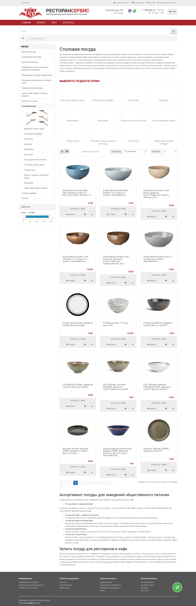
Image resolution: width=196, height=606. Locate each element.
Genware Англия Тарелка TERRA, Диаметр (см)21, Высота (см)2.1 (75, 450)
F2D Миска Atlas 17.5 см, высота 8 (115, 324)
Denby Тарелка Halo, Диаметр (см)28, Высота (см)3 (78, 324)
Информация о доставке (29, 582)
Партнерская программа (109, 588)
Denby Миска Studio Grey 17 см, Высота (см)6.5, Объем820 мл (157, 259)
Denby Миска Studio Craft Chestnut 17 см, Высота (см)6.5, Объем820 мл (75, 259)
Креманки (163, 100)
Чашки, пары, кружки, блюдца (164, 142)
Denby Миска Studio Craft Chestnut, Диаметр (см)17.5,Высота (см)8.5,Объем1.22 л (116, 260)
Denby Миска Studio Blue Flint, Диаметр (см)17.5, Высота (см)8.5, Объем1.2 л (77, 192)
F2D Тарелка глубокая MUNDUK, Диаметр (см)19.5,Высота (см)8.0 (115, 386)
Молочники (103, 120)
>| (62, 487)
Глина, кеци (133, 100)
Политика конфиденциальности (31, 585)
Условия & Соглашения (28, 588)
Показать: (156, 151)
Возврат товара (66, 585)
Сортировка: (116, 151)
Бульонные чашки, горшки (73, 100)
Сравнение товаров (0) (91, 152)
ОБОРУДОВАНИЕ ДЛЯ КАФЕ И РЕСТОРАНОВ (66, 14)
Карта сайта (64, 588)
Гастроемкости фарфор (103, 100)
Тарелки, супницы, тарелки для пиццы (103, 142)
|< (62, 483)
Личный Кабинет (147, 582)
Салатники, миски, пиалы (163, 120)
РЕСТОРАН (67, 11)
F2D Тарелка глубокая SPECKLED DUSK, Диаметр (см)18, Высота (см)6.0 (156, 386)
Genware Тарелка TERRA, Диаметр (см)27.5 (156, 449)
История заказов (147, 585)
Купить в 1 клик (77, 209)
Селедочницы (72, 141)
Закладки (144, 588)
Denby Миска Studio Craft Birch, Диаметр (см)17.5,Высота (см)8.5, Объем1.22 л (156, 194)
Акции (102, 591)
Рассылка (145, 591)
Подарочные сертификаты (110, 585)
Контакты (63, 582)
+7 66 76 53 (152, 10)
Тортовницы (133, 141)
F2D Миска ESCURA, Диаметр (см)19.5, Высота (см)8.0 (78, 385)
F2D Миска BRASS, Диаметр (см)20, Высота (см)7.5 (157, 324)
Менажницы (72, 120)
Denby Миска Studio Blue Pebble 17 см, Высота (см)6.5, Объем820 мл (115, 192)
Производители (106, 582)
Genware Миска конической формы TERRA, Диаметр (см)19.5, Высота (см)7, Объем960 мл (117, 452)
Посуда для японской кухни (133, 120)
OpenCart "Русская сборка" (39, 600)
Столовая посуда (37, 39)
